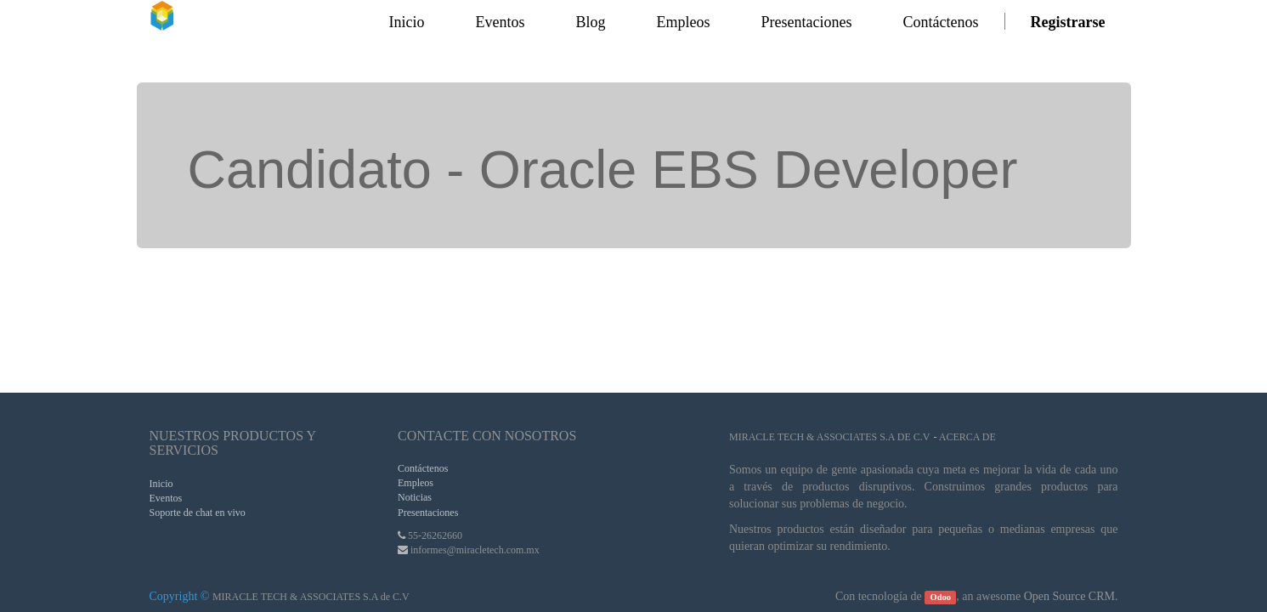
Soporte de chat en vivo (198, 512)
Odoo (941, 597)
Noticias (415, 497)
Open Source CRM (1069, 596)
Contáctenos (423, 468)
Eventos (166, 498)
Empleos (415, 483)
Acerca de (967, 437)
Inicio (161, 484)
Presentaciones (428, 512)
